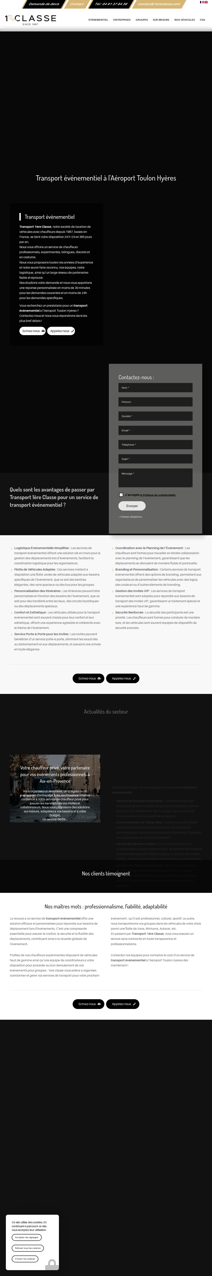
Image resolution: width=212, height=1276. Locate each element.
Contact (77, 4)
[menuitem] (44, 4)
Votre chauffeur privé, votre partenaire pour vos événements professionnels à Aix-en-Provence (55, 774)
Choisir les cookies (25, 1259)
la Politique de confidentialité (158, 543)
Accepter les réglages (26, 1237)
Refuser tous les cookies (28, 1248)
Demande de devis (44, 4)
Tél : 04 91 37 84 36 (111, 4)
